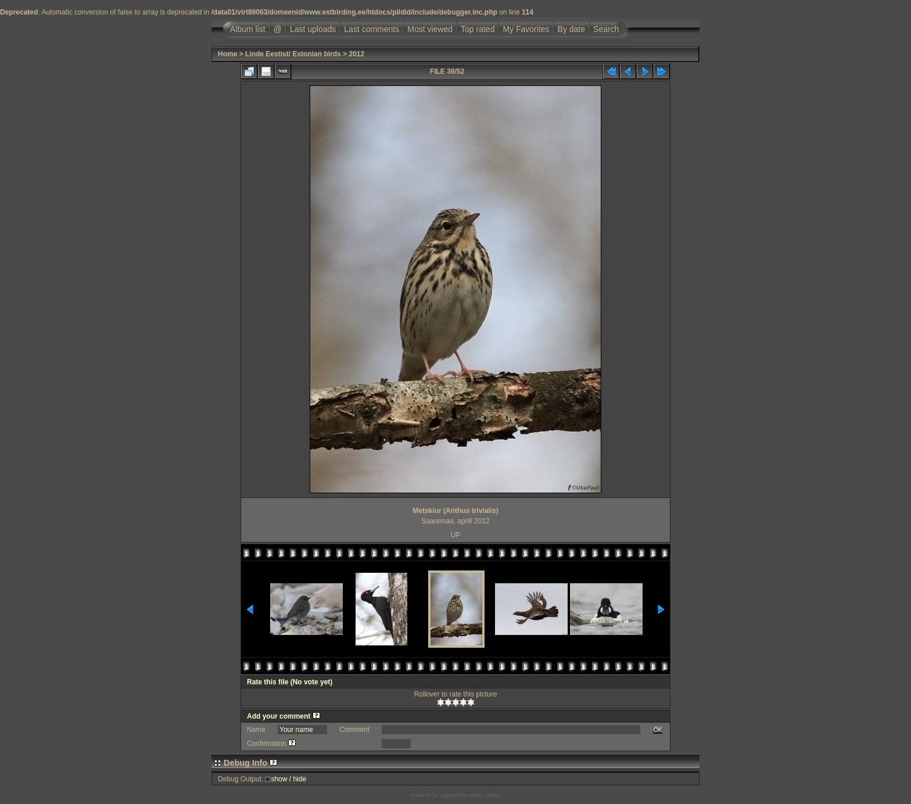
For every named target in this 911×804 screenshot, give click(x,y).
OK (657, 729)
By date (571, 29)
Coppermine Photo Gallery (470, 795)
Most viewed (430, 29)
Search (606, 29)
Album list (248, 29)
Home (227, 54)
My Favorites (526, 29)
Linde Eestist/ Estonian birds (293, 54)
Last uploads (313, 29)
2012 (356, 54)
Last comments (371, 29)
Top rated (477, 29)
